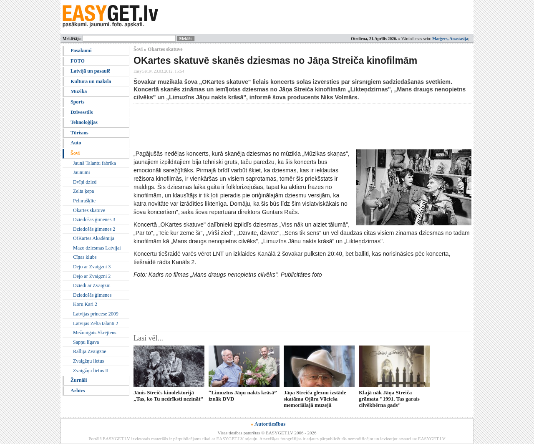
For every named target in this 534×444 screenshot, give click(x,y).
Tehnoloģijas (84, 122)
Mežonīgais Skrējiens (94, 333)
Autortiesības (269, 424)
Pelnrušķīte (84, 201)
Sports (77, 102)
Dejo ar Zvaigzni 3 (92, 267)
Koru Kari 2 (85, 304)
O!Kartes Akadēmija (93, 238)
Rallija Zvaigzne (89, 351)
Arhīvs (78, 391)
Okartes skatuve (89, 210)
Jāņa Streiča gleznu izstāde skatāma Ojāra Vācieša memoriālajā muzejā (315, 399)
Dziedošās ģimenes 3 (94, 219)
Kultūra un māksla (91, 81)
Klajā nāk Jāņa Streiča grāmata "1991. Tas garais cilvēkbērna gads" (389, 399)
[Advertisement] (285, 126)
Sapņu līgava (86, 342)
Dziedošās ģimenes (92, 295)
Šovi (75, 153)
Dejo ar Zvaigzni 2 (92, 276)
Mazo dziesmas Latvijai (97, 248)
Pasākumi (81, 50)
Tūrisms (79, 133)
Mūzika (79, 91)
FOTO (78, 61)
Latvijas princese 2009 (95, 314)
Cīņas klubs (84, 257)
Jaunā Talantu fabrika (94, 163)
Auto (76, 143)
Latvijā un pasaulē (90, 71)
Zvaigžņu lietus (88, 361)
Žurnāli (79, 380)
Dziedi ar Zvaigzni (92, 285)
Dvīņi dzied (84, 182)
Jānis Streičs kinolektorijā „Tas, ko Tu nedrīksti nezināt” (168, 395)
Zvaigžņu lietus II (90, 370)
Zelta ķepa (83, 191)
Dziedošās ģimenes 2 (94, 229)
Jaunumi (81, 172)
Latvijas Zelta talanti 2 (95, 323)
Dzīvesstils (82, 112)
